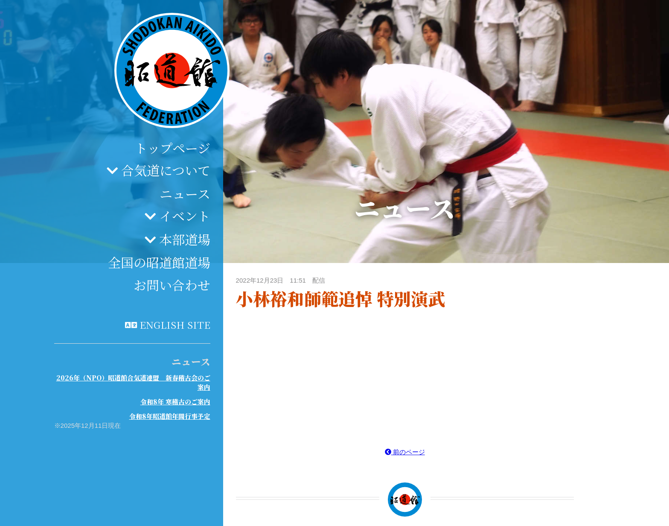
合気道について (165, 170)
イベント (184, 215)
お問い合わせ (172, 284)
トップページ (172, 147)
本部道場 (184, 239)
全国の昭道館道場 (159, 262)
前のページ (405, 452)
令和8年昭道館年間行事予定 (169, 416)
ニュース (185, 193)
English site (175, 324)
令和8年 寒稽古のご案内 (175, 401)
